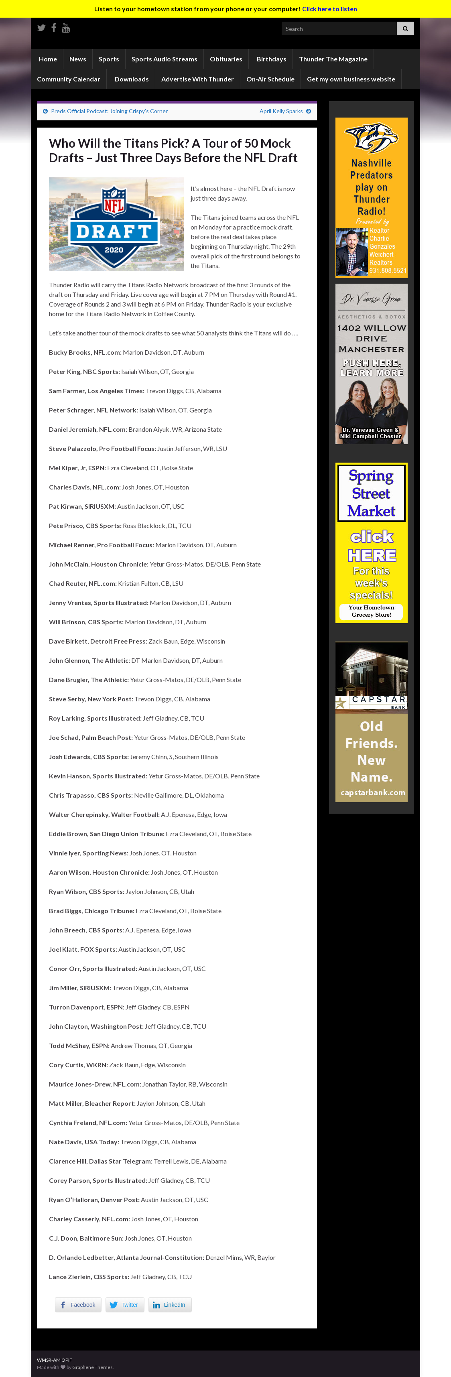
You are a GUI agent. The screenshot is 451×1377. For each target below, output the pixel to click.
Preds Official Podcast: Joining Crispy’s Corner (109, 111)
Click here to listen (329, 8)
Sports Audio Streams (164, 59)
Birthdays (271, 59)
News (77, 59)
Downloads (131, 79)
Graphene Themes (92, 1367)
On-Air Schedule (270, 79)
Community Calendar (68, 79)
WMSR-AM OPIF (54, 1360)
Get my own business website (351, 79)
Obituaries (226, 59)
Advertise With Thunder (197, 79)
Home (47, 59)
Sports (109, 59)
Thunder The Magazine (333, 59)
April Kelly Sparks (281, 111)
